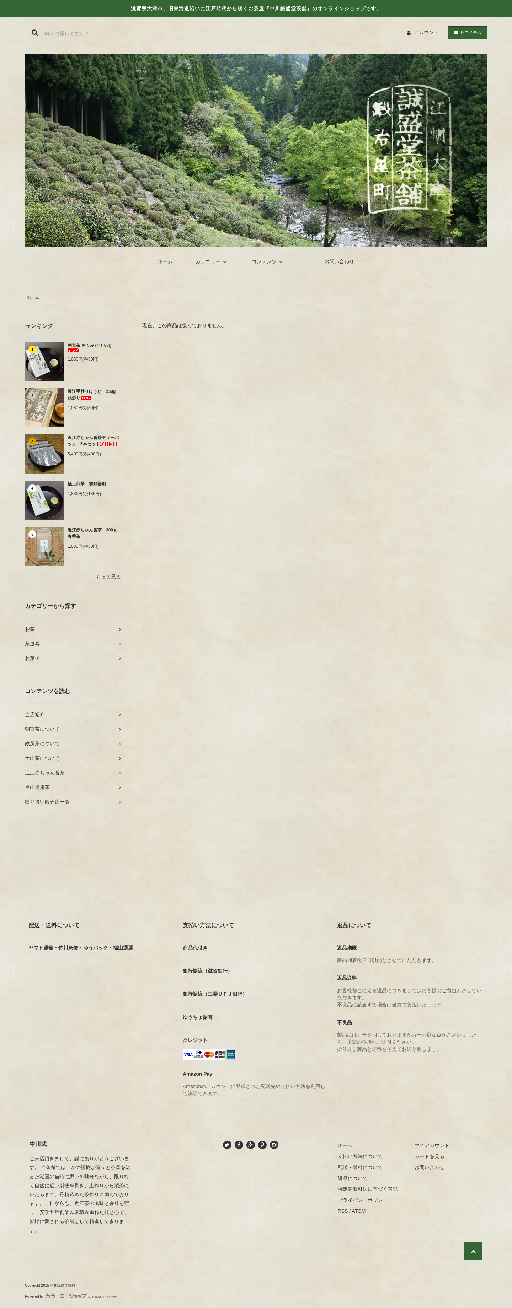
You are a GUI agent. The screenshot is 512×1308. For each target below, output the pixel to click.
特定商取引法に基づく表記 (368, 1189)
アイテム (465, 32)
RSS (343, 1211)
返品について (353, 1178)
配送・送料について (360, 1167)
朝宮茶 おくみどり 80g (89, 347)
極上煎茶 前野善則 (87, 483)
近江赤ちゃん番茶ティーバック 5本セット (93, 441)
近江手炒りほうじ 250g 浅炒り (94, 394)
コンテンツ (268, 261)
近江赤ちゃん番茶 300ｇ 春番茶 (94, 533)
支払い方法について (360, 1156)
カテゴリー (212, 261)
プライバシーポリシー (363, 1200)
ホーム (165, 261)
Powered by (71, 1296)
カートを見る (429, 1156)
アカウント (426, 32)
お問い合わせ (339, 261)
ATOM (359, 1211)
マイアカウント (432, 1145)
